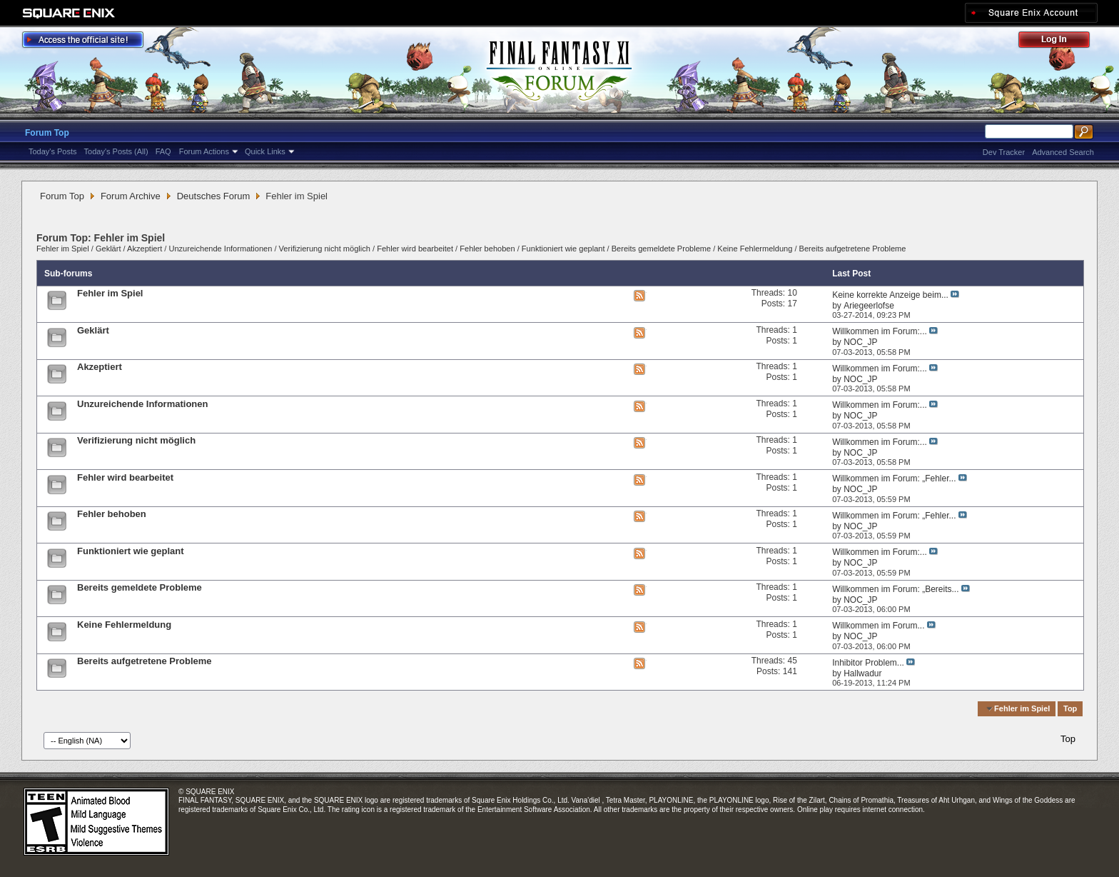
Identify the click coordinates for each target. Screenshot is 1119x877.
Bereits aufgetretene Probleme (852, 248)
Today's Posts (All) (116, 151)
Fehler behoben (487, 248)
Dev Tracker (1004, 152)
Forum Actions (204, 151)
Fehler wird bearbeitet (415, 248)
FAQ (163, 151)
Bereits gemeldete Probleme (661, 248)
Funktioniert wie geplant (563, 248)
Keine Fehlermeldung (754, 248)
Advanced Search (1063, 152)
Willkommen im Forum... (878, 626)
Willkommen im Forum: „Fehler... (894, 478)
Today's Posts (53, 151)
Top (1070, 708)
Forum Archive (131, 196)
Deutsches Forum (213, 196)
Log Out (1061, 42)
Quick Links (265, 151)
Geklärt (108, 248)
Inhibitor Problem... (868, 663)
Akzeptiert (144, 248)
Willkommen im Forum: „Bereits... (895, 589)
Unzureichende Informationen (220, 248)
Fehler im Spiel (62, 248)
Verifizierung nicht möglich (324, 248)
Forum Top (47, 133)
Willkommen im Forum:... (879, 331)
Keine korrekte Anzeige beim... (890, 295)
